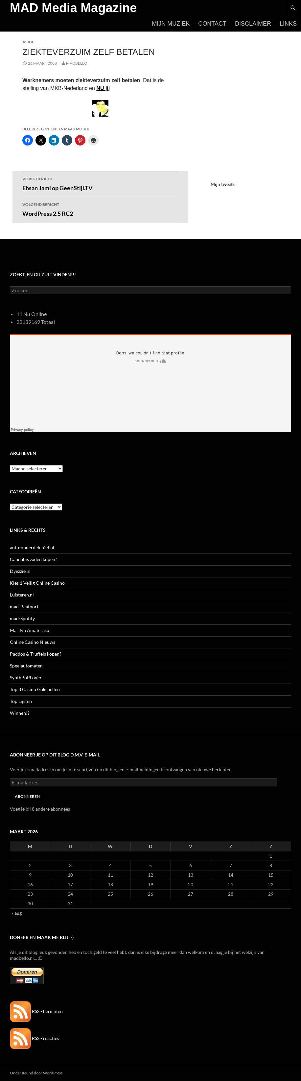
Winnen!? (20, 713)
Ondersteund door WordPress (36, 1072)
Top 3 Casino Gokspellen (35, 689)
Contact (212, 23)
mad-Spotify (22, 618)
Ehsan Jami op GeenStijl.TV (100, 183)
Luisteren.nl (22, 594)
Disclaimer (253, 23)
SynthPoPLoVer (26, 677)
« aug (17, 913)
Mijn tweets (223, 184)
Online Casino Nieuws (32, 642)
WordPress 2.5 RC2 (100, 209)
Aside (28, 41)
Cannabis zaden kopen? (33, 559)
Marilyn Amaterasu (29, 630)
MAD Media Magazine (73, 8)
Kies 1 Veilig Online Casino (37, 583)
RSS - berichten (36, 1011)
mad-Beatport (24, 606)
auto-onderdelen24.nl (32, 547)
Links (288, 23)
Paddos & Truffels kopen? (35, 654)
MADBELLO (76, 63)
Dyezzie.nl (20, 571)
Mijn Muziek (171, 23)
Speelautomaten (26, 665)
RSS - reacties (34, 1038)
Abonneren (27, 796)
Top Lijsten (21, 701)
